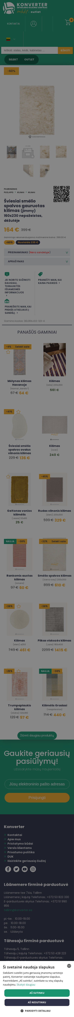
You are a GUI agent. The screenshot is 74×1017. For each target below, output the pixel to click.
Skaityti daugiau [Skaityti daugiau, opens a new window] (26, 984)
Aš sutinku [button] (37, 993)
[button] (37, 1010)
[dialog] (37, 508)
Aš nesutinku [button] (37, 1002)
